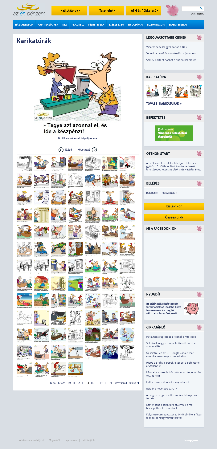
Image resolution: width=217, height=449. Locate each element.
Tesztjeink (107, 10)
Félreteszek (96, 24)
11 (74, 383)
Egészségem (116, 24)
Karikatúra (156, 77)
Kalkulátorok (70, 10)
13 (83, 383)
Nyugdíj (153, 294)
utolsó (132, 383)
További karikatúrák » (164, 103)
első (53, 383)
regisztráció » (169, 192)
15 (92, 383)
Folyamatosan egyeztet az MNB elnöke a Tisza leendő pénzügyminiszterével (174, 416)
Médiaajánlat (89, 440)
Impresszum (71, 440)
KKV (65, 24)
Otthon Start (158, 154)
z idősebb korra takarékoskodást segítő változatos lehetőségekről (163, 310)
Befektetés (156, 118)
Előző (68, 149)
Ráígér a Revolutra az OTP (161, 388)
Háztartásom (24, 24)
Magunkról (54, 440)
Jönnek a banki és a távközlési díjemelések (172, 53)
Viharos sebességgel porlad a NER (166, 47)
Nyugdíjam (135, 24)
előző (62, 383)
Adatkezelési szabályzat (31, 440)
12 (78, 383)
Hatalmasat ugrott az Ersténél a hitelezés (171, 336)
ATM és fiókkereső (144, 10)
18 (105, 383)
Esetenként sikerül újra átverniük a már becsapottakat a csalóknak (169, 406)
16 (96, 383)
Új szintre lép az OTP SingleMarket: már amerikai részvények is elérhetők (170, 354)
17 (101, 383)
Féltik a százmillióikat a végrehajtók (167, 382)
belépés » (152, 192)
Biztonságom (156, 24)
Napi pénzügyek (48, 24)
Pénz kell (78, 24)
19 (110, 383)
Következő (84, 149)
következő (120, 383)
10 (69, 383)
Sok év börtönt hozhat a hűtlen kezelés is (171, 60)
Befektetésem (178, 24)
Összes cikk (174, 217)
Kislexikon (174, 206)
